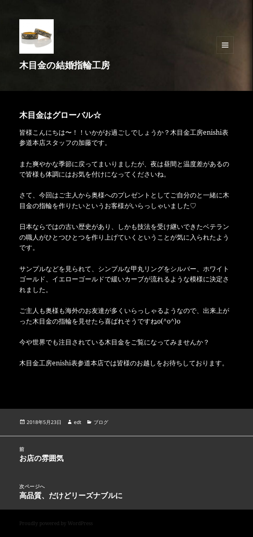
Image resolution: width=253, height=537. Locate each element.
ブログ (100, 422)
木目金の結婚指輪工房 (64, 65)
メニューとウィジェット (225, 53)
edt (77, 422)
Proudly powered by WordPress (56, 523)
